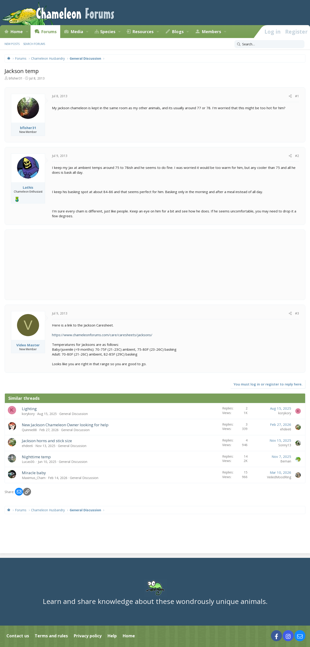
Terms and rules (51, 635)
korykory (28, 414)
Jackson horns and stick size (47, 440)
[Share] (290, 96)
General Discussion (73, 414)
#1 (297, 96)
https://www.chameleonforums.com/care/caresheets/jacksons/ (102, 334)
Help (112, 635)
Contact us (17, 635)
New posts (12, 44)
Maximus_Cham (34, 478)
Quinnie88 (29, 430)
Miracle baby (34, 472)
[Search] (269, 44)
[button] (27, 31)
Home (16, 31)
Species (107, 31)
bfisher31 (16, 78)
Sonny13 (284, 445)
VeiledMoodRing (279, 477)
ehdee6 (285, 429)
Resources (143, 31)
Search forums (34, 44)
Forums (49, 31)
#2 (297, 155)
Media (77, 31)
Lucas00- (28, 461)
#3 (297, 313)
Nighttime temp (36, 456)
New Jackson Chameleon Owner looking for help (65, 424)
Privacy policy (88, 635)
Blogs (178, 31)
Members (211, 31)
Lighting (29, 408)
